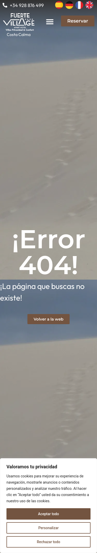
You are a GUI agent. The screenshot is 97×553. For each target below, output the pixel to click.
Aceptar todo (48, 514)
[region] (48, 505)
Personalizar (48, 528)
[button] (50, 22)
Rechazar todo (48, 542)
